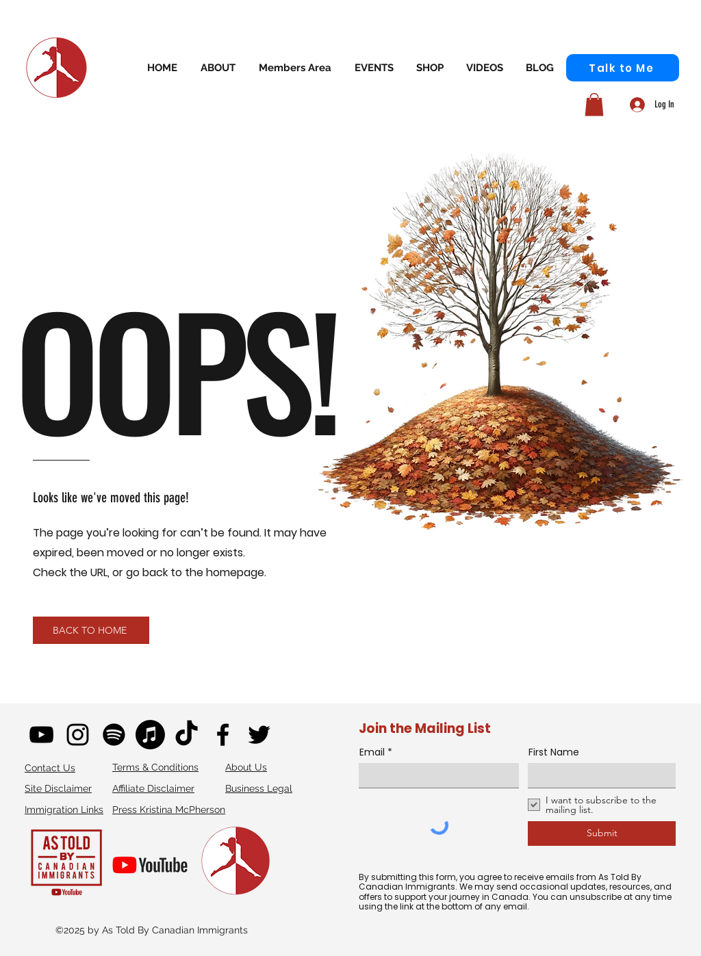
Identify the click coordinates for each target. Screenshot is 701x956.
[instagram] (77, 734)
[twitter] (259, 734)
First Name (553, 752)
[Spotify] (114, 734)
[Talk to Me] (622, 67)
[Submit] (602, 833)
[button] (295, 67)
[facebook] (223, 734)
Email (372, 752)
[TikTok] (186, 734)
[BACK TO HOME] (91, 630)
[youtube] (41, 734)
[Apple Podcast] (150, 734)
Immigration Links (64, 809)
